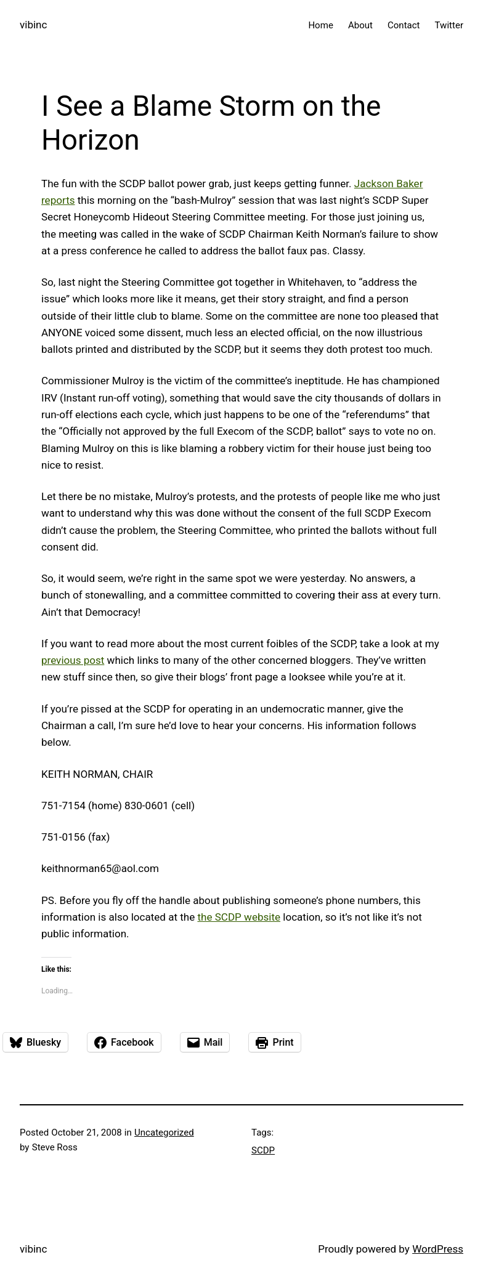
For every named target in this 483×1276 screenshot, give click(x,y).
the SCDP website (238, 917)
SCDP (263, 1150)
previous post (72, 660)
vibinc (33, 24)
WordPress (437, 1249)
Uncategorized (164, 1132)
